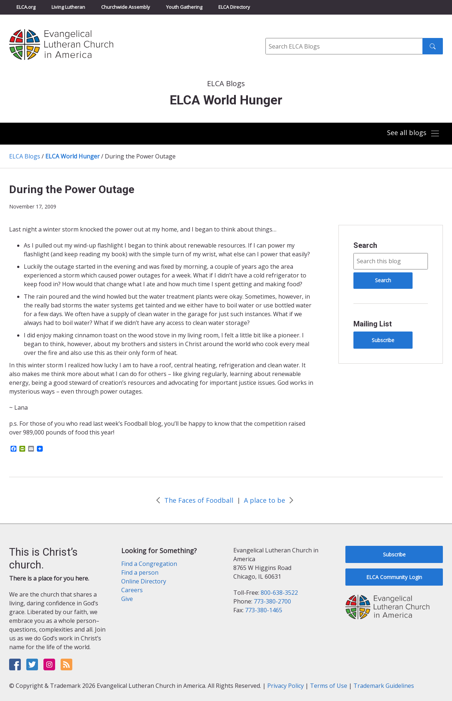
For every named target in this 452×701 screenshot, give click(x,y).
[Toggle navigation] (413, 133)
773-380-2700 (272, 601)
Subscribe (383, 340)
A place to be (264, 500)
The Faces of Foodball (198, 500)
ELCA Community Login (394, 577)
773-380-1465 (263, 610)
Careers (132, 590)
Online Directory (143, 581)
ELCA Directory (234, 7)
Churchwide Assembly (125, 7)
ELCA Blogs (24, 156)
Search (365, 245)
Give (127, 599)
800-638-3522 (279, 593)
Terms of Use (328, 686)
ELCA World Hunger (72, 156)
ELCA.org (25, 7)
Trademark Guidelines (383, 686)
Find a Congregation (149, 564)
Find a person (139, 572)
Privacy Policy (285, 686)
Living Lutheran (68, 7)
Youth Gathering (184, 7)
